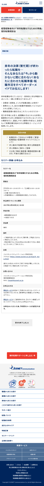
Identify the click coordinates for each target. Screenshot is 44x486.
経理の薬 (33, 454)
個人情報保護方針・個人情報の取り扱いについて (22, 467)
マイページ (32, 10)
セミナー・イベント (28, 17)
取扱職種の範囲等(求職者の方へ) (22, 475)
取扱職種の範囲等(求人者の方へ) (22, 478)
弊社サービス (8, 290)
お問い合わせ (10, 464)
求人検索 (4, 4)
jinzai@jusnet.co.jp (15, 280)
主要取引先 (34, 464)
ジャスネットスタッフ (11, 450)
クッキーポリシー (22, 470)
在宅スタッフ (33, 450)
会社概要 (26, 464)
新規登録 (11, 10)
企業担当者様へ (7, 441)
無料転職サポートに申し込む (21, 355)
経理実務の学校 (11, 454)
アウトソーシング (11, 458)
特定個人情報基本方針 (22, 473)
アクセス (18, 464)
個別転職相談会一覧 (6, 19)
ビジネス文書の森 (33, 458)
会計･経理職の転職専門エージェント (11, 17)
